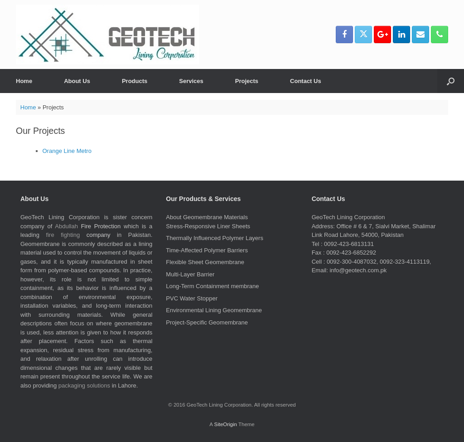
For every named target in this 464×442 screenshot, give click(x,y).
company (99, 234)
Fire (86, 226)
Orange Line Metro (67, 150)
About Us (77, 81)
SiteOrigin (225, 424)
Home (24, 81)
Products (134, 81)
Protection (107, 226)
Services (191, 81)
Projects (246, 81)
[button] (450, 81)
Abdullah (66, 226)
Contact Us (305, 81)
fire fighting (63, 234)
